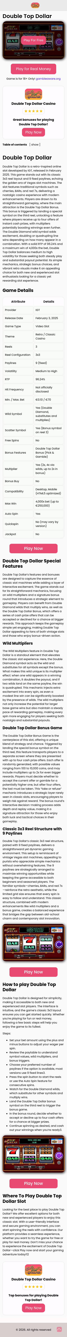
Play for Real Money (33, 68)
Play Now (33, 132)
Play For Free (33, 40)
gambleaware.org (48, 79)
